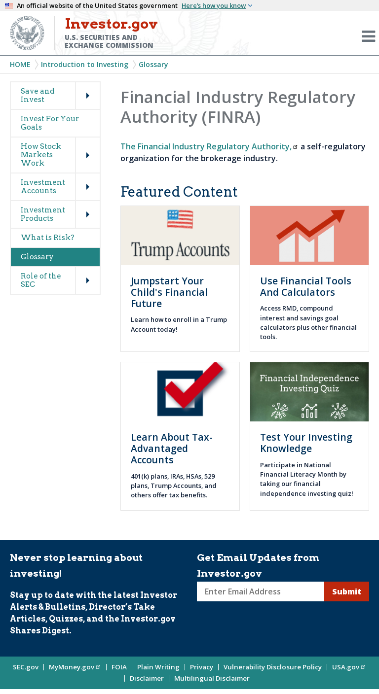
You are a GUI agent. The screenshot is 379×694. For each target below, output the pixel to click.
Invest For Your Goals (50, 123)
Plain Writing (158, 666)
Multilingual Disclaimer (212, 678)
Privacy (201, 666)
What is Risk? (48, 237)
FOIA (119, 666)
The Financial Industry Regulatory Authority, (209, 146)
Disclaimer (147, 678)
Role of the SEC (41, 280)
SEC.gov (25, 666)
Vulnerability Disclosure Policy (273, 666)
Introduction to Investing (84, 64)
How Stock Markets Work (41, 155)
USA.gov (349, 666)
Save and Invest (37, 95)
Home (20, 64)
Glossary (153, 64)
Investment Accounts (43, 186)
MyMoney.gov (75, 666)
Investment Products (43, 214)
